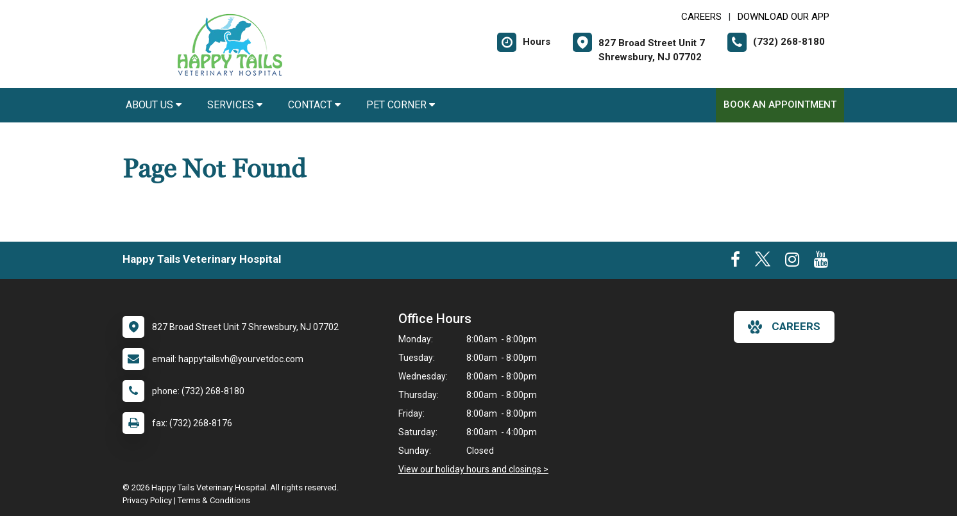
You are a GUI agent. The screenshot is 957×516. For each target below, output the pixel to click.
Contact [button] (314, 105)
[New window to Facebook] (735, 262)
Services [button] (234, 105)
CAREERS (701, 16)
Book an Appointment (780, 104)
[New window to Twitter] (763, 262)
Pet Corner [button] (400, 105)
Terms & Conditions (214, 500)
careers (784, 327)
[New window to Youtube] (821, 262)
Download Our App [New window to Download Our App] (783, 16)
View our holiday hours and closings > (473, 469)
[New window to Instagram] (792, 262)
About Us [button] (154, 105)
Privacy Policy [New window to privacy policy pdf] (147, 500)
